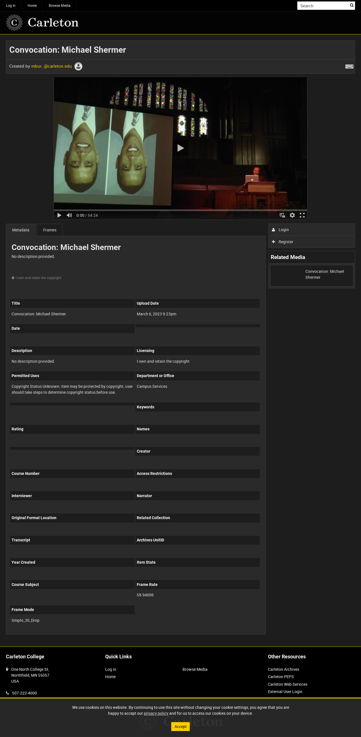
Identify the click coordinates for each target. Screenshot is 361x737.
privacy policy (156, 713)
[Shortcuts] (349, 65)
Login (280, 229)
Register (283, 241)
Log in (11, 5)
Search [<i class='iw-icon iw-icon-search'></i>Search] (352, 5)
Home (32, 5)
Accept (181, 726)
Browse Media (60, 5)
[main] (180, 340)
